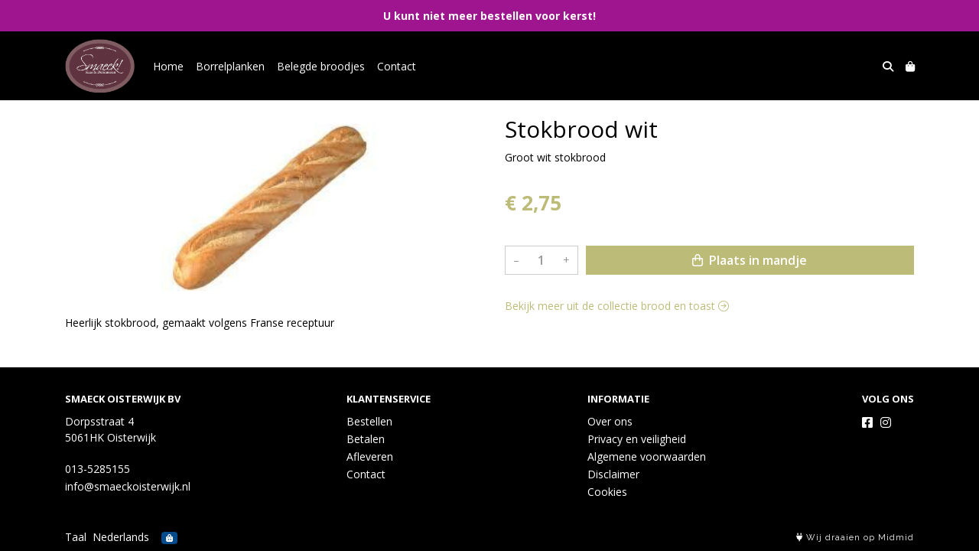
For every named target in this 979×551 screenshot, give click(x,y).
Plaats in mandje (749, 260)
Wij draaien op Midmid (855, 538)
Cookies (607, 491)
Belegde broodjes (321, 66)
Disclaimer (613, 474)
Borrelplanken (230, 66)
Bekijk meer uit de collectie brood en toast (617, 305)
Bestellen (369, 421)
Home (168, 66)
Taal (75, 537)
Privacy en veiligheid (636, 439)
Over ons (610, 421)
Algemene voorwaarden (646, 456)
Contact (396, 66)
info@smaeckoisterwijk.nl (127, 486)
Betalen (365, 439)
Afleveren (369, 456)
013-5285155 (97, 468)
